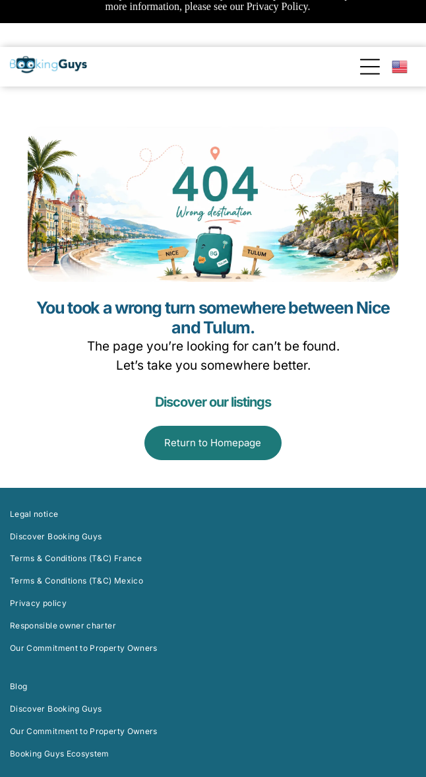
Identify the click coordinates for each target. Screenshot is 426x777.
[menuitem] (213, 457)
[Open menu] (370, 21)
